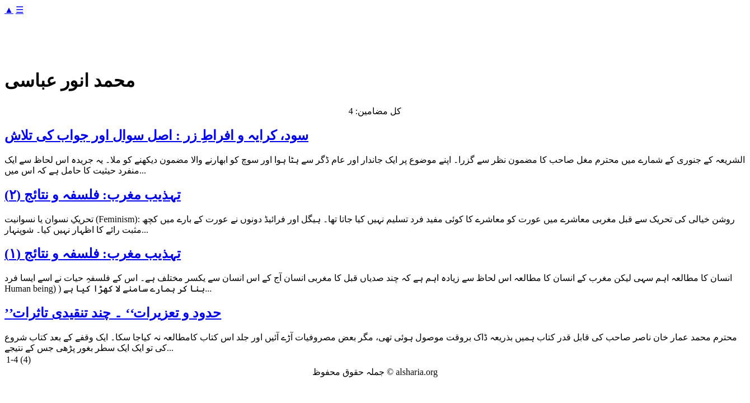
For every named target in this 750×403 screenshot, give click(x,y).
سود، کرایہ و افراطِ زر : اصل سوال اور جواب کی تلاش (156, 135)
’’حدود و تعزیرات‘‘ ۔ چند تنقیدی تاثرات (112, 313)
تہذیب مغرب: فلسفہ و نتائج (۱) (92, 253)
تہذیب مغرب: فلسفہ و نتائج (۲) (92, 195)
